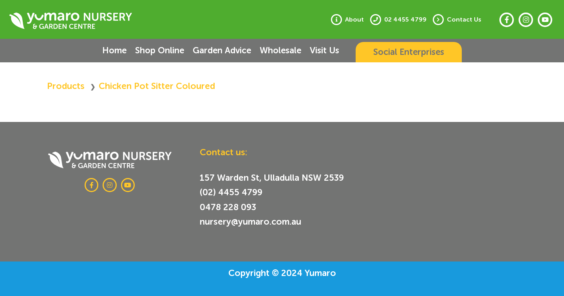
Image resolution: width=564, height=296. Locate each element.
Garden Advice (222, 50)
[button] (409, 52)
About (354, 19)
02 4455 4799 (405, 19)
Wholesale (280, 50)
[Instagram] (526, 20)
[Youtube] (545, 20)
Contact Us (464, 19)
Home (114, 50)
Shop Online (159, 50)
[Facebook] (506, 20)
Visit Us (324, 50)
